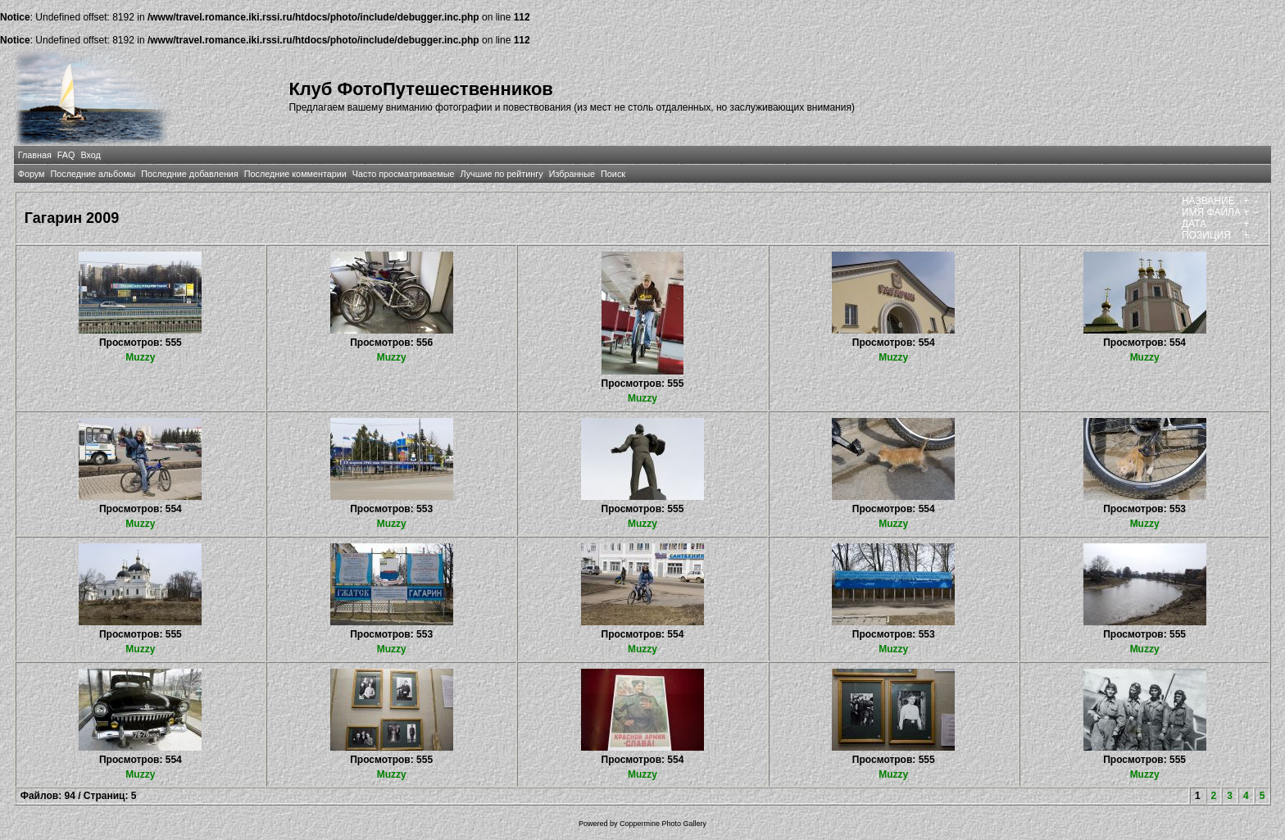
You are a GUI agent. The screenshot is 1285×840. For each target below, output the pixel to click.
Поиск (613, 174)
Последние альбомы (92, 174)
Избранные (572, 174)
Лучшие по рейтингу (502, 174)
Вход (90, 155)
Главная (35, 155)
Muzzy (140, 357)
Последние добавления (189, 174)
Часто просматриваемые (403, 174)
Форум (31, 174)
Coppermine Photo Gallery (663, 824)
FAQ (66, 155)
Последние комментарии (295, 174)
